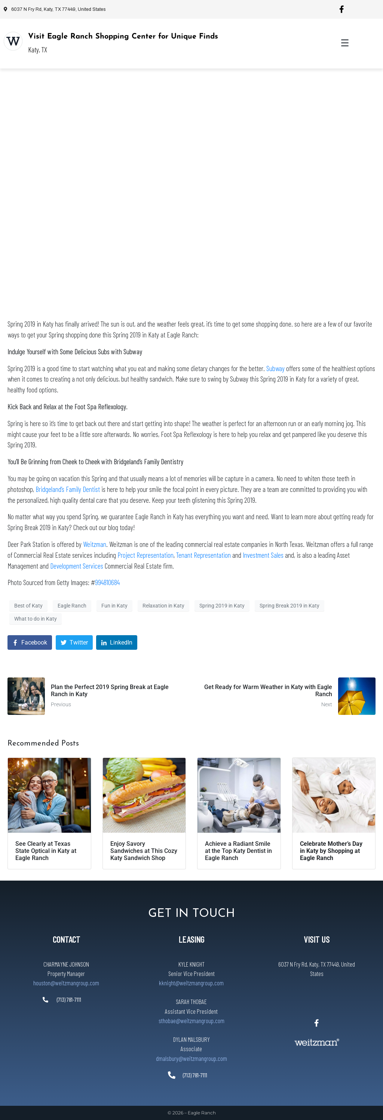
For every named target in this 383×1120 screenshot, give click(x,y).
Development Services (76, 565)
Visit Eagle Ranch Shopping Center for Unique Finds (123, 36)
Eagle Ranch (72, 606)
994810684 (107, 582)
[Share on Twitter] (74, 642)
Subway (276, 368)
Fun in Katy (114, 606)
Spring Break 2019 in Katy (289, 606)
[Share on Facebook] (29, 642)
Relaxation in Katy (163, 606)
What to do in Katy (35, 619)
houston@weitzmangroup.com (66, 982)
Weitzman (94, 544)
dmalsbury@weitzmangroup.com (191, 1058)
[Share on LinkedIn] (116, 642)
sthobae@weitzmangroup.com (191, 1020)
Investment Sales (264, 555)
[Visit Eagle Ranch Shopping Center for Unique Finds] (13, 41)
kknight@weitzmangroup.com (191, 982)
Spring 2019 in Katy (222, 606)
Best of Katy (28, 606)
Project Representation (145, 555)
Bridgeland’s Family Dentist (68, 489)
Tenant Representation (203, 555)
